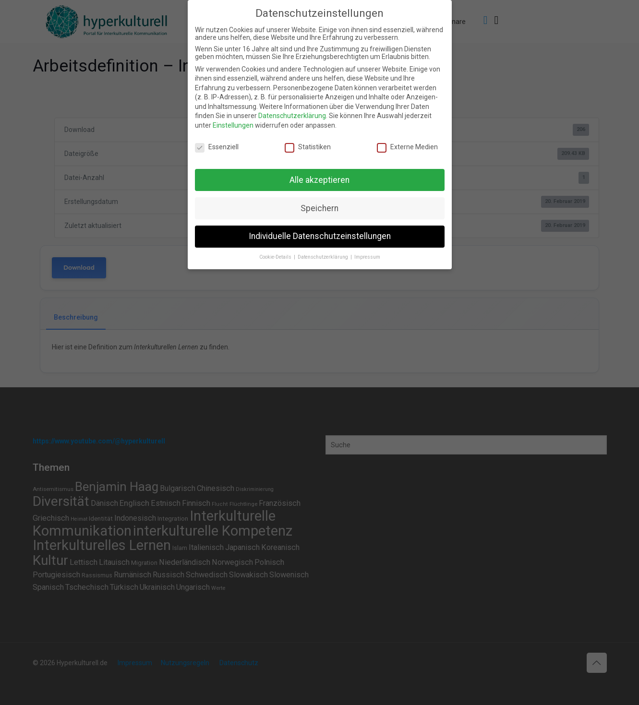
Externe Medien (407, 147)
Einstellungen (233, 125)
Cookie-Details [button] (276, 257)
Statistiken (308, 147)
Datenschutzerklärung (292, 115)
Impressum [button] (367, 257)
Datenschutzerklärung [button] (324, 257)
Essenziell (217, 147)
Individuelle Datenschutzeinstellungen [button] (320, 236)
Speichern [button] (319, 208)
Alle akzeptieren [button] (319, 180)
